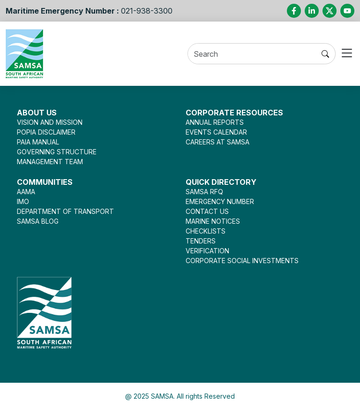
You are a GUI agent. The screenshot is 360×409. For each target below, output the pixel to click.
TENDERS (201, 241)
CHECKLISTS (205, 231)
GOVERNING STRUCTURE (57, 152)
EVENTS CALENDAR (216, 132)
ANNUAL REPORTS (215, 122)
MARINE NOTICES (213, 221)
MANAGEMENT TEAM (50, 162)
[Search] (251, 54)
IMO (23, 201)
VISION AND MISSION (49, 122)
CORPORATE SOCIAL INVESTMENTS (242, 261)
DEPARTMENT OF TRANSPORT (65, 211)
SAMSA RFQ (204, 192)
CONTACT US (207, 211)
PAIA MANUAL (38, 142)
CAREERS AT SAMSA (217, 142)
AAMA (26, 192)
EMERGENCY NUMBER (220, 201)
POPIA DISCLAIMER (46, 132)
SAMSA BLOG (38, 221)
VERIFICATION (207, 251)
